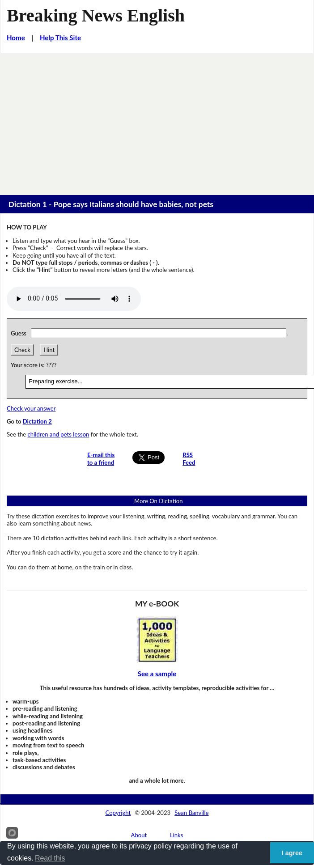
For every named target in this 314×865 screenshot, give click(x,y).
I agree (292, 853)
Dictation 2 (37, 421)
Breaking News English (96, 15)
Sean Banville (191, 812)
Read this (50, 858)
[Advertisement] (157, 120)
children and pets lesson (58, 434)
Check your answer (31, 408)
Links (176, 835)
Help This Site (60, 38)
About (139, 835)
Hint (49, 349)
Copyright (118, 812)
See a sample (157, 674)
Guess (20, 333)
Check (22, 349)
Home (16, 38)
